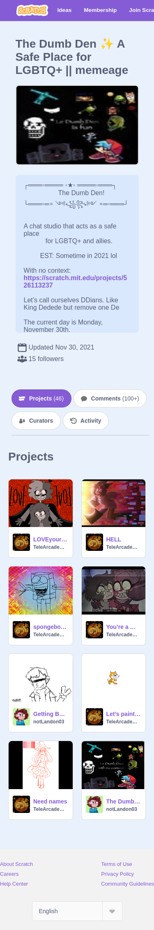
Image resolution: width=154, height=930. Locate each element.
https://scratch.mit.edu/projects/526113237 (75, 278)
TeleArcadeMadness (50, 547)
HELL (114, 539)
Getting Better (50, 714)
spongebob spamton (50, 627)
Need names (50, 801)
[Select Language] (77, 911)
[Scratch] (32, 10)
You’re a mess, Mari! (123, 627)
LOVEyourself (50, 539)
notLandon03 (48, 722)
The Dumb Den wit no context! (123, 801)
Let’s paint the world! (123, 714)
